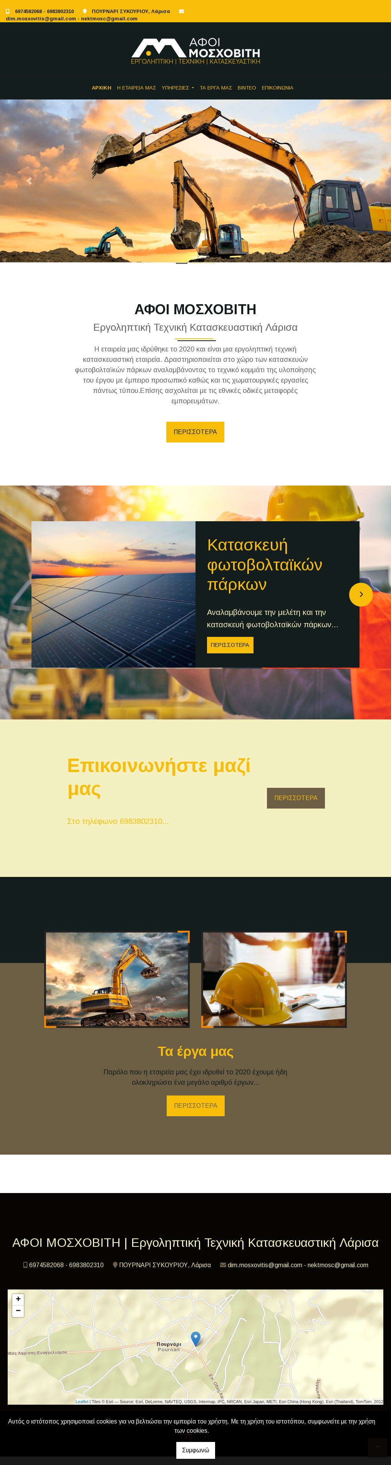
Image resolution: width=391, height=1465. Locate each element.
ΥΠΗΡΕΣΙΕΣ (176, 88)
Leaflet (82, 1410)
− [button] (18, 1320)
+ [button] (18, 1308)
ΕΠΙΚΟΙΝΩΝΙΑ (277, 88)
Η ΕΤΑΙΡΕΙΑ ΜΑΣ (136, 88)
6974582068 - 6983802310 (44, 11)
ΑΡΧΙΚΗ (101, 88)
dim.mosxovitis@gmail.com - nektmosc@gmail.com (72, 19)
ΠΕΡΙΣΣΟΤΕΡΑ (195, 432)
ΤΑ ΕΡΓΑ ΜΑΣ (216, 88)
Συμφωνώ (195, 1450)
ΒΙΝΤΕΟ (247, 88)
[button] (29, 180)
